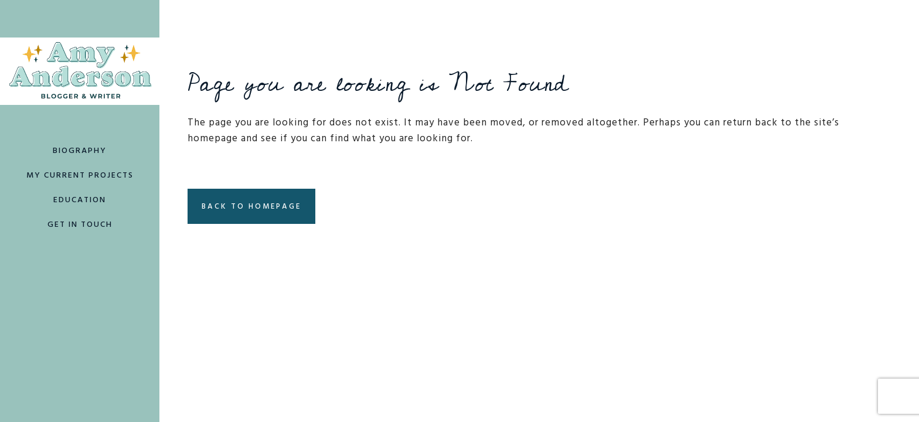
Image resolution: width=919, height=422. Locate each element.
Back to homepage (251, 207)
